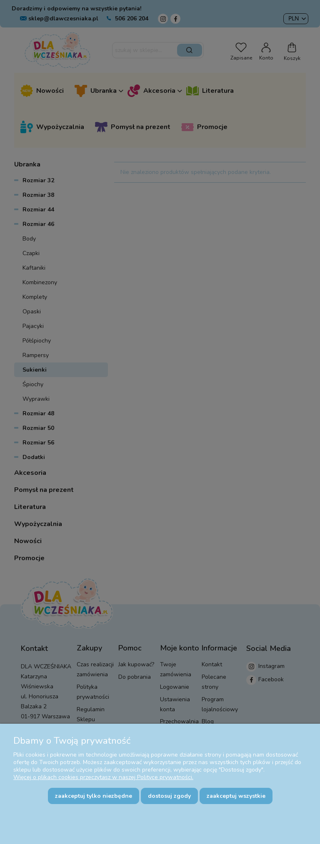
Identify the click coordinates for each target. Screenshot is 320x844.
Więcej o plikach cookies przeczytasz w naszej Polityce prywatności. (103, 777)
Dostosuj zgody (169, 796)
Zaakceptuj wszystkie (236, 796)
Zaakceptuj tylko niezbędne (93, 796)
